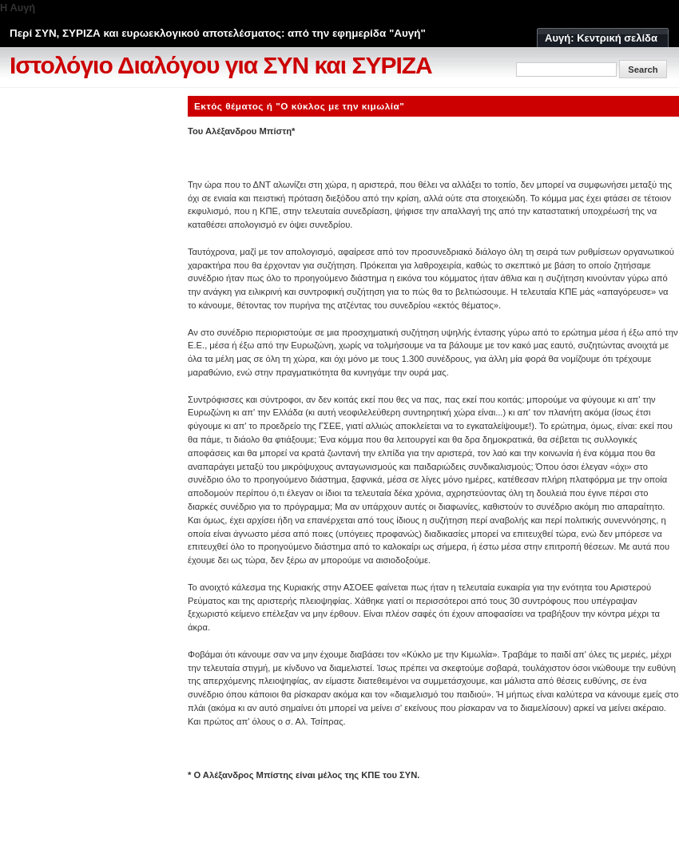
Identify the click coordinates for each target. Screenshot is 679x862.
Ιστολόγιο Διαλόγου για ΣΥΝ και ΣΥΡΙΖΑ (221, 65)
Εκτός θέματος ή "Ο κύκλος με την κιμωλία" (299, 106)
